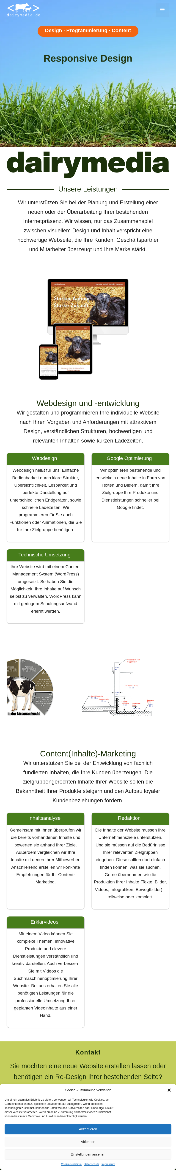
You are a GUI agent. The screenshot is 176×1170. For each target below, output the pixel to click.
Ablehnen (88, 1142)
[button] (169, 1090)
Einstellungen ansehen (88, 1154)
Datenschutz (91, 1164)
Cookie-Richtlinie (71, 1164)
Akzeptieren (88, 1129)
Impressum (108, 1164)
